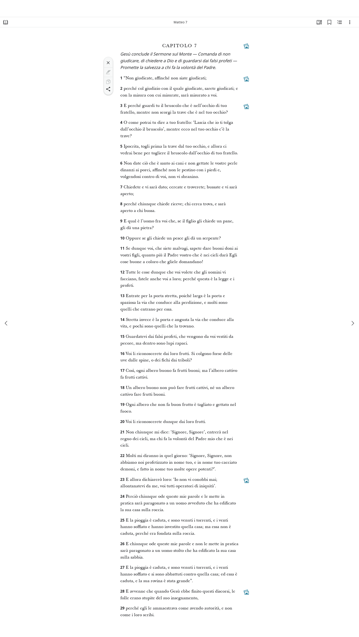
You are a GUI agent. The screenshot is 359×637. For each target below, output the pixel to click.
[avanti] (352, 323)
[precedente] (6, 323)
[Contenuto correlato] (339, 22)
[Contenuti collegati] (246, 46)
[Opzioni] (349, 22)
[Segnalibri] (329, 22)
